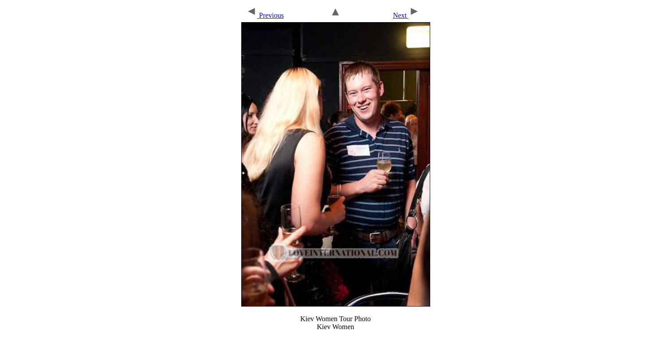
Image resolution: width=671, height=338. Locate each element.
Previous (265, 15)
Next (406, 15)
